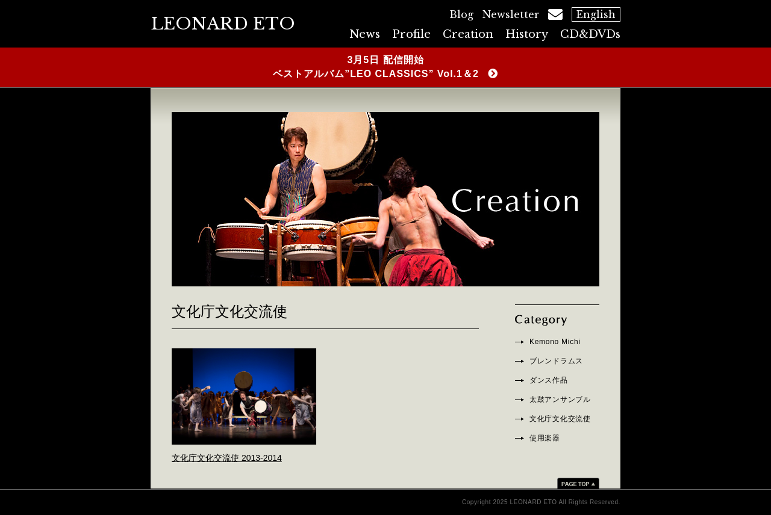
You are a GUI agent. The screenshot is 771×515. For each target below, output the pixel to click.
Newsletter (510, 14)
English (596, 14)
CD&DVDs (590, 34)
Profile (411, 34)
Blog (461, 14)
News (364, 34)
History (526, 34)
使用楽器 (544, 438)
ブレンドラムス (556, 361)
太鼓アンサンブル (560, 399)
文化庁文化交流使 (560, 419)
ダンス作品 (548, 380)
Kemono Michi (555, 342)
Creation (468, 34)
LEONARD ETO (223, 23)
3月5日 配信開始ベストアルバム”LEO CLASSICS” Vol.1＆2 (376, 67)
